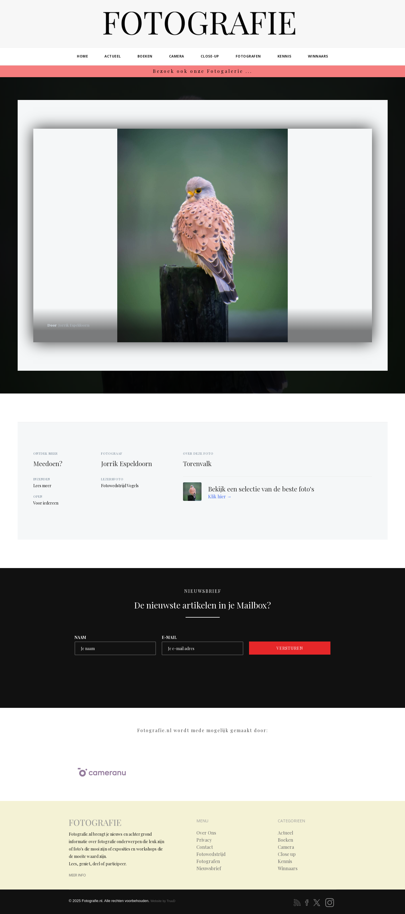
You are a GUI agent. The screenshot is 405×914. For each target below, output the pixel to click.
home (82, 56)
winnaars (318, 56)
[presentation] (118, 672)
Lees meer (42, 485)
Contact (204, 847)
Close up (287, 854)
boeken (145, 56)
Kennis (285, 861)
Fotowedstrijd (211, 854)
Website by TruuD (163, 901)
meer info (77, 875)
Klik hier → (220, 496)
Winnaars (287, 868)
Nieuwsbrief (208, 868)
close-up (210, 56)
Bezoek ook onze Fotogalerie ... (202, 71)
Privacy (204, 840)
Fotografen (208, 861)
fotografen (248, 56)
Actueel (285, 833)
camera (176, 56)
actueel (112, 56)
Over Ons (206, 833)
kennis (284, 56)
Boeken (285, 840)
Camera (286, 847)
